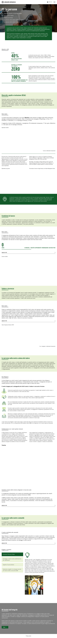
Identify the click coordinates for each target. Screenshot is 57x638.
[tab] (12, 554)
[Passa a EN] (49, 2)
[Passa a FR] (51, 2)
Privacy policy (28, 635)
